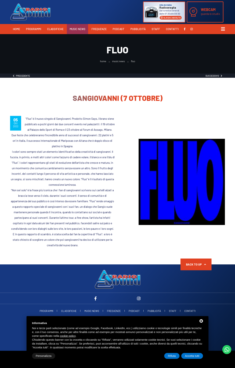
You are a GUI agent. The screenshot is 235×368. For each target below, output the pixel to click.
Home (16, 29)
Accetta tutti (192, 355)
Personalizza (44, 355)
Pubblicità (138, 29)
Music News (77, 29)
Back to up (196, 264)
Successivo (213, 75)
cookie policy (68, 335)
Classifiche (55, 29)
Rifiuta (172, 355)
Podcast (118, 29)
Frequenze (99, 29)
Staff (156, 29)
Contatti (172, 29)
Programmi (33, 29)
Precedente (21, 75)
